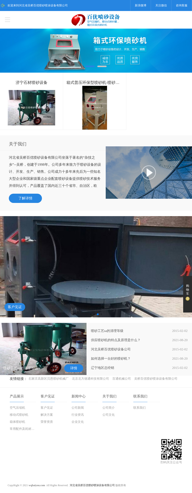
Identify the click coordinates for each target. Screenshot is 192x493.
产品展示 (17, 396)
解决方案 (47, 414)
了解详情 (25, 198)
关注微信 (161, 5)
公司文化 (108, 414)
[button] (91, 314)
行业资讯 (78, 414)
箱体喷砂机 (17, 421)
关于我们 (109, 396)
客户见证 (15, 307)
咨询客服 (181, 5)
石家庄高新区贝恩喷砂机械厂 (48, 378)
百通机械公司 (121, 378)
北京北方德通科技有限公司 (90, 378)
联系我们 (140, 396)
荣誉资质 (47, 421)
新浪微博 (140, 5)
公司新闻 (78, 407)
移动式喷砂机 (19, 414)
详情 (73, 368)
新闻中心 (79, 396)
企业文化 (78, 421)
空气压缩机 (17, 407)
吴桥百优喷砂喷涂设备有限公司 (155, 378)
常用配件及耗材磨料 (23, 428)
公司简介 (108, 407)
